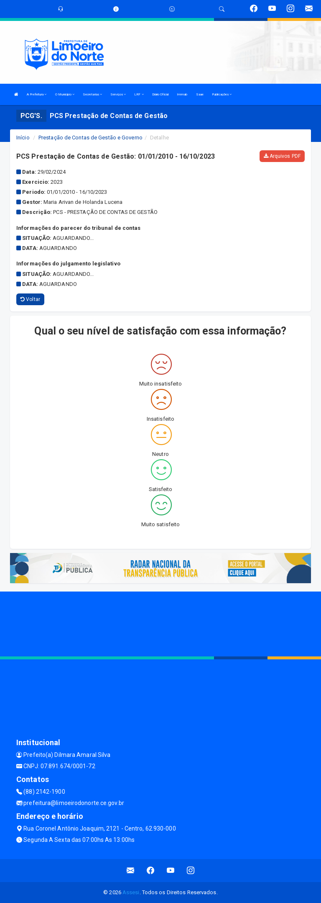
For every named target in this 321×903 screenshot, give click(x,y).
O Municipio (64, 94)
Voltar (30, 299)
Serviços (118, 94)
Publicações (222, 94)
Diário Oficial (160, 94)
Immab (182, 94)
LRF (139, 94)
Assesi (131, 892)
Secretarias (92, 94)
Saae (200, 94)
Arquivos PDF (282, 156)
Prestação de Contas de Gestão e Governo (90, 137)
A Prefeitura (36, 94)
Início (23, 137)
